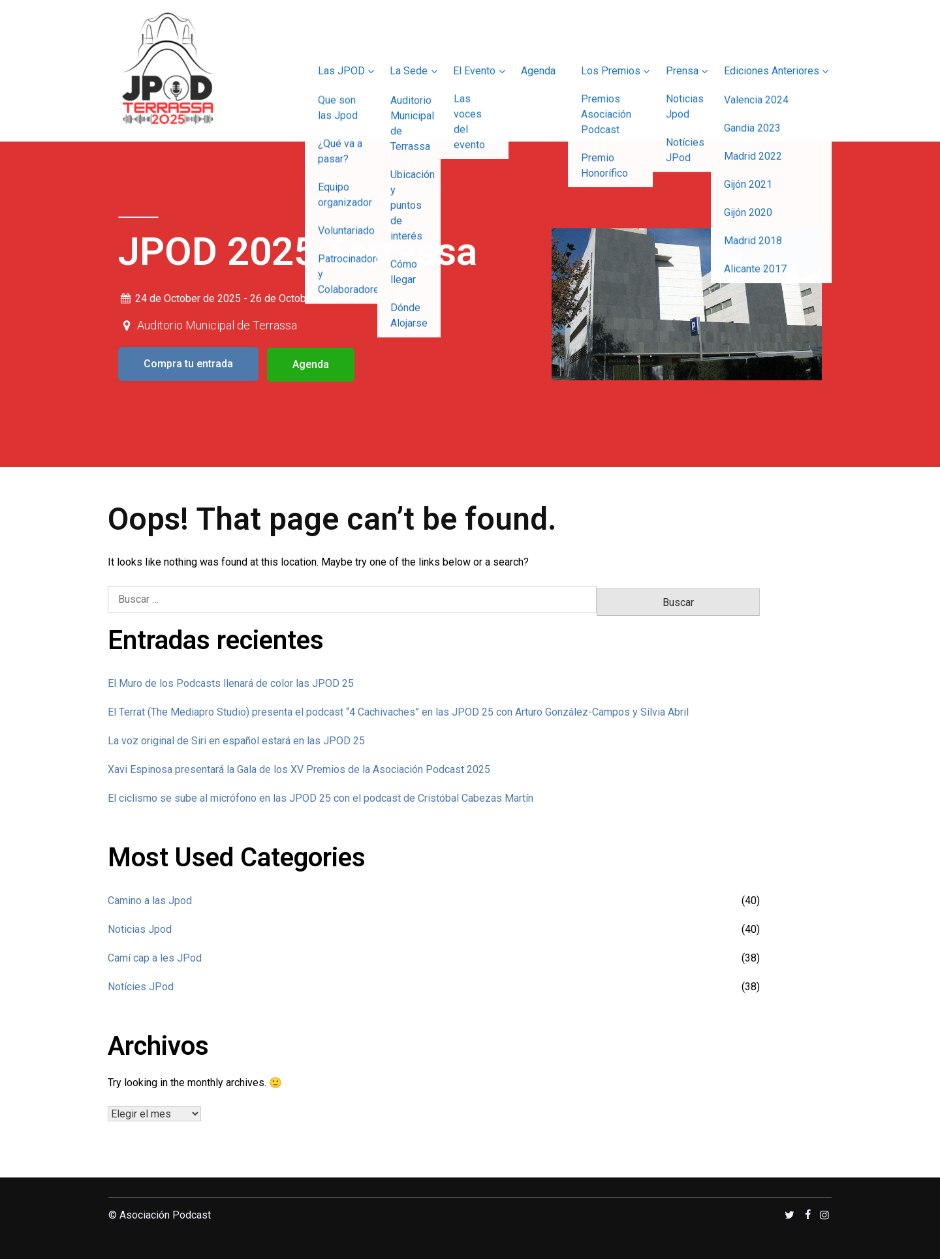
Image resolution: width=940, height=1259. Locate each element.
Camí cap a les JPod (155, 956)
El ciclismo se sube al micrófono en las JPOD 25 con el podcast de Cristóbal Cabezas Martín (320, 797)
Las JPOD (336, 71)
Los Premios (608, 71)
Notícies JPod (141, 985)
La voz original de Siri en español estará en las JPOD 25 (236, 739)
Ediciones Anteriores (771, 71)
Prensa (681, 71)
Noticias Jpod (140, 928)
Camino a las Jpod (150, 899)
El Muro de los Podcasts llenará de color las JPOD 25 (231, 682)
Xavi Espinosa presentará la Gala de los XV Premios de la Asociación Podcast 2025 (299, 768)
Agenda (535, 71)
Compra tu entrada (188, 363)
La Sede (405, 71)
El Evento (471, 71)
